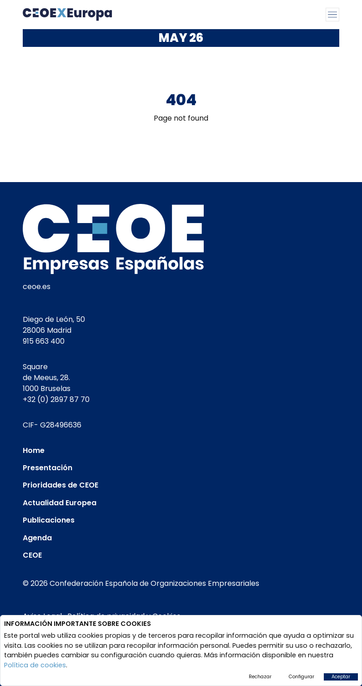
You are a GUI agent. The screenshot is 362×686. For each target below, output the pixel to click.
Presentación (47, 467)
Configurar (301, 676)
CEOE (32, 555)
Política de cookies (35, 665)
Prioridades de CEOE (60, 485)
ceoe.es (36, 286)
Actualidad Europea (59, 503)
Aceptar (341, 676)
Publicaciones (49, 520)
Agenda (37, 538)
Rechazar (260, 676)
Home (34, 450)
